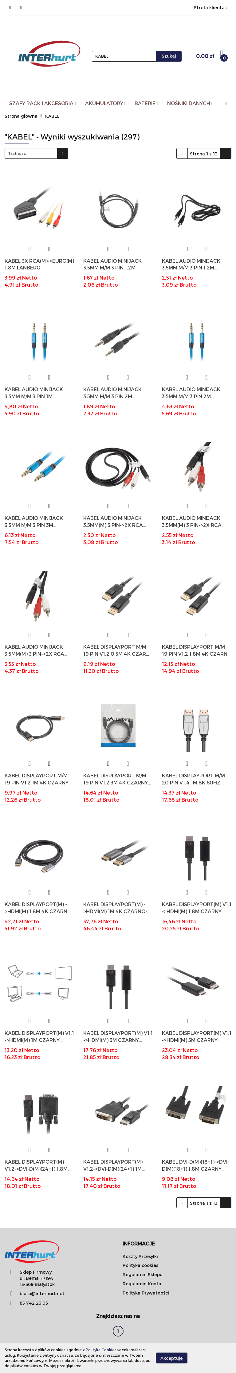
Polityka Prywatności (146, 1292)
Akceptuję (171, 1357)
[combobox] (36, 153)
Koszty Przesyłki (140, 1256)
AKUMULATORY (105, 103)
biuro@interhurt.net (42, 1293)
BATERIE (146, 103)
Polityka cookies (140, 1265)
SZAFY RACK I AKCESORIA (42, 103)
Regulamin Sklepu (143, 1274)
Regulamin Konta (142, 1283)
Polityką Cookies (101, 1350)
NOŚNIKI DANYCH (190, 103)
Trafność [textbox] (17, 153)
